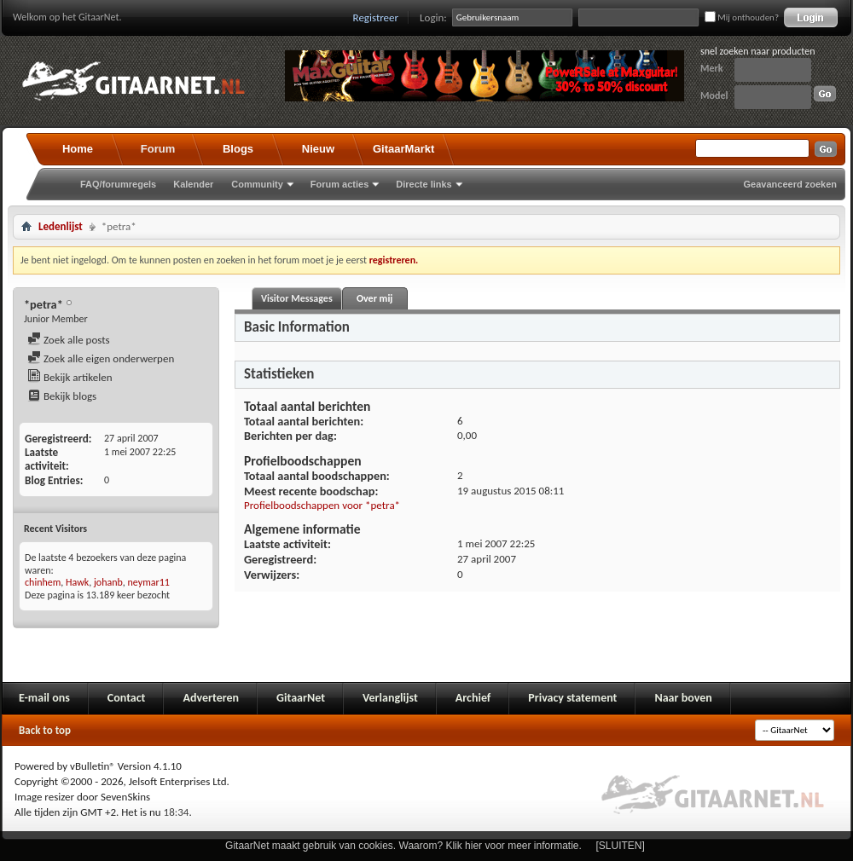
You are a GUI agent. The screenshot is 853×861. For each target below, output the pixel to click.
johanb (108, 582)
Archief (473, 698)
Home (77, 148)
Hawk (77, 582)
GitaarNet (300, 698)
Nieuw (318, 148)
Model (714, 95)
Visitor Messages (297, 298)
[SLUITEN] (620, 846)
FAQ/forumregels (118, 184)
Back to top (45, 730)
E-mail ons (44, 698)
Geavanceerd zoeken (790, 184)
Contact (126, 698)
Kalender (193, 184)
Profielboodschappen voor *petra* (322, 505)
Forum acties (339, 184)
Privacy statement (572, 698)
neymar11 (149, 582)
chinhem (43, 582)
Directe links (423, 184)
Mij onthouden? (742, 17)
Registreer (376, 17)
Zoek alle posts (68, 339)
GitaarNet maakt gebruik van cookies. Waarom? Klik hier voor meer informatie (401, 846)
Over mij (374, 298)
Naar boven (682, 698)
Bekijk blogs (61, 396)
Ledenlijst (60, 226)
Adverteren (211, 698)
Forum (158, 148)
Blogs (238, 148)
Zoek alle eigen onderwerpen (100, 358)
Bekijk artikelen (70, 377)
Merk (711, 68)
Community (257, 184)
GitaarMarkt (403, 148)
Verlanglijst (390, 698)
